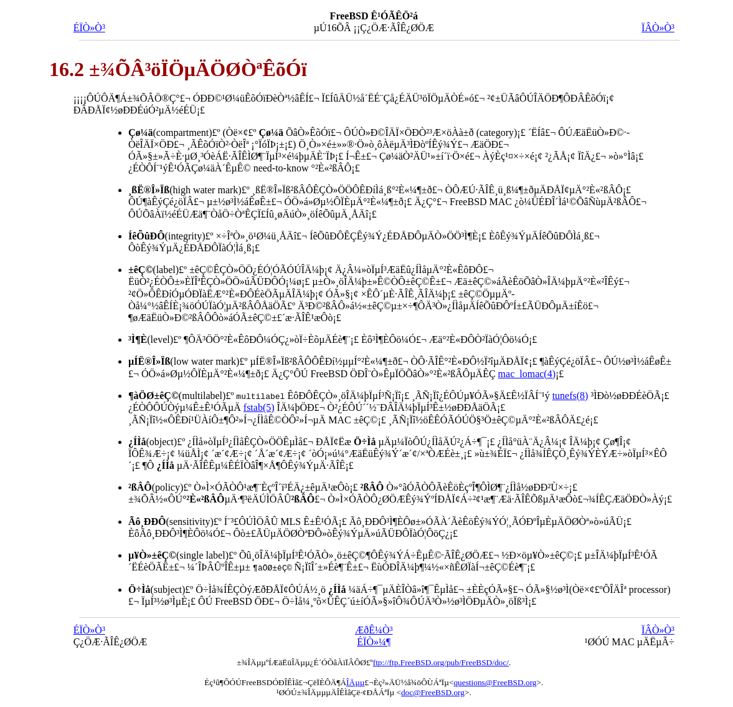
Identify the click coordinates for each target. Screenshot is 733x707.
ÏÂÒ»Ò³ (657, 27)
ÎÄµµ (355, 681)
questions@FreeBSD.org (494, 681)
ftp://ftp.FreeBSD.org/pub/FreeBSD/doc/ (441, 661)
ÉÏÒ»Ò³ (89, 27)
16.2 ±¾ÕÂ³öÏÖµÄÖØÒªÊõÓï (177, 69)
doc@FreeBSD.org (433, 691)
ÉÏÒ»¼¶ (373, 641)
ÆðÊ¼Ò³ (373, 629)
